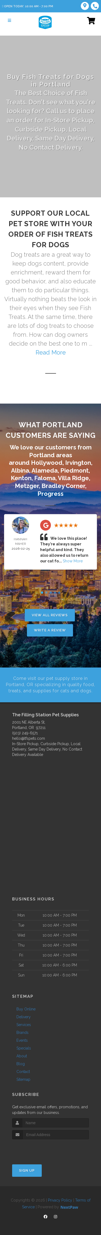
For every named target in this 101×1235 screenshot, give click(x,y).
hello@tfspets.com (28, 738)
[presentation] (40, 1149)
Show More (73, 561)
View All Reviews (50, 615)
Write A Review (50, 630)
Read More (51, 352)
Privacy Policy (60, 1200)
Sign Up (27, 1170)
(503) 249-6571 (25, 732)
